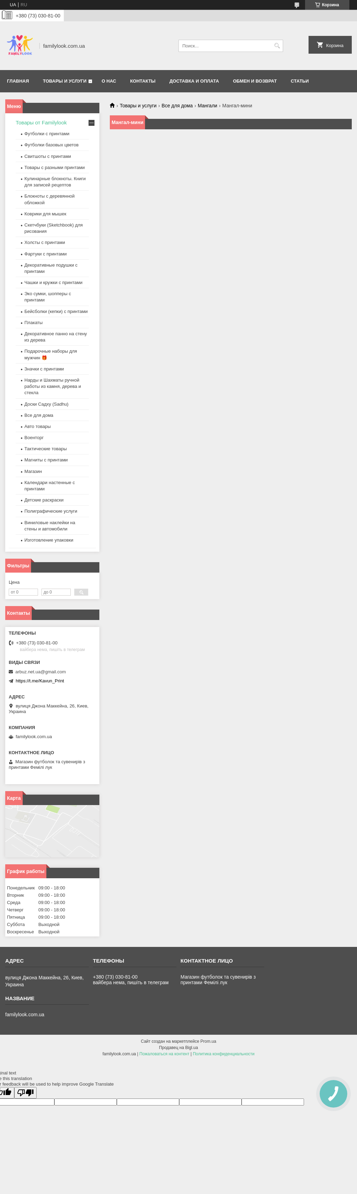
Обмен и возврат (255, 81)
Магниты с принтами (46, 459)
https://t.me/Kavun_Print (40, 680)
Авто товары (37, 426)
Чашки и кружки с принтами (53, 282)
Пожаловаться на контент (164, 1053)
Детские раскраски (43, 500)
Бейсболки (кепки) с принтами (56, 311)
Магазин (33, 471)
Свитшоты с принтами (47, 156)
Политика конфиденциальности (224, 1053)
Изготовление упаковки (48, 540)
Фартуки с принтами (45, 254)
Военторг (34, 437)
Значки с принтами (44, 369)
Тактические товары (45, 448)
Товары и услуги (64, 81)
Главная (18, 81)
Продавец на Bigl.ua (178, 1047)
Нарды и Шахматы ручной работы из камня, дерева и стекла (52, 386)
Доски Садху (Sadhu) (46, 404)
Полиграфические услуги (50, 511)
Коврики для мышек (45, 213)
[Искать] (277, 46)
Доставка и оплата (194, 81)
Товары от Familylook (41, 122)
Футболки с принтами (46, 133)
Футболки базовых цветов (51, 144)
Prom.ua (208, 1041)
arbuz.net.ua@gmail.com (40, 671)
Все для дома (177, 105)
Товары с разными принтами (54, 167)
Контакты (142, 81)
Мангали (207, 105)
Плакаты (33, 322)
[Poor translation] (25, 1093)
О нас (109, 81)
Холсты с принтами (44, 242)
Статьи (300, 81)
